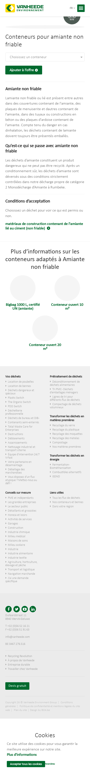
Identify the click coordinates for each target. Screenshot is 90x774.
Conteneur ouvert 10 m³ (67, 293)
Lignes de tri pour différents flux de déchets (65, 398)
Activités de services (20, 519)
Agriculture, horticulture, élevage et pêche (21, 564)
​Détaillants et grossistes (22, 510)
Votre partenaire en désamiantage (18, 463)
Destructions (15, 434)
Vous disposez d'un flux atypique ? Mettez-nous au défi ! (21, 480)
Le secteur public (18, 506)
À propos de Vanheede (21, 660)
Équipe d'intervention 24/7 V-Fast (22, 456)
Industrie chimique (19, 532)
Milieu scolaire (16, 545)
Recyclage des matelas (65, 438)
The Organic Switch (19, 402)
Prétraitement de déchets (66, 376)
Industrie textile (17, 557)
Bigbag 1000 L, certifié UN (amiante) (23, 293)
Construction (15, 528)
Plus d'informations (22, 755)
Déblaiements (16, 438)
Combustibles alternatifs (66, 472)
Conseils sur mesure (18, 492)
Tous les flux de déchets (66, 498)
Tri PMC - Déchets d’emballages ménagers (64, 391)
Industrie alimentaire (20, 553)
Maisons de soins (18, 540)
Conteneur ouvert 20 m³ (45, 333)
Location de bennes (19, 386)
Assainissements (17, 442)
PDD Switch (15, 406)
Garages (13, 523)
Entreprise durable (19, 664)
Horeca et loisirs (17, 515)
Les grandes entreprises (22, 502)
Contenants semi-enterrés (23, 422)
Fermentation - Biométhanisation (60, 466)
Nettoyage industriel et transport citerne (20, 448)
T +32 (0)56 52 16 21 (17, 626)
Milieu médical (16, 536)
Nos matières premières (66, 446)
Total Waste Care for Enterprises (19, 428)
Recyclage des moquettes (67, 434)
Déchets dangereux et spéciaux (19, 392)
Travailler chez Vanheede (23, 669)
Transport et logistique (21, 569)
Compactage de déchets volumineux (65, 406)
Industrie (13, 549)
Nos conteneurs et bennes (67, 502)
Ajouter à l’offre (22, 70)
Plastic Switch (16, 398)
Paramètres (50, 764)
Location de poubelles (21, 381)
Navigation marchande (21, 574)
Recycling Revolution (20, 656)
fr (72, 8)
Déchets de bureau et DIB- (23, 418)
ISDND (56, 476)
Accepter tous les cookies (26, 764)
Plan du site (20, 710)
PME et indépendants (20, 498)
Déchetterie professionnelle (14, 412)
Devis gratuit (17, 686)
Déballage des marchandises (15, 471)
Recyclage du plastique (65, 429)
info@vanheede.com (17, 637)
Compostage (59, 442)
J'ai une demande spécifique (17, 580)
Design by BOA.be (40, 710)
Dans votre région (63, 506)
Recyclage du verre (63, 425)
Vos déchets (13, 376)
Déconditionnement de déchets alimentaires (65, 383)
